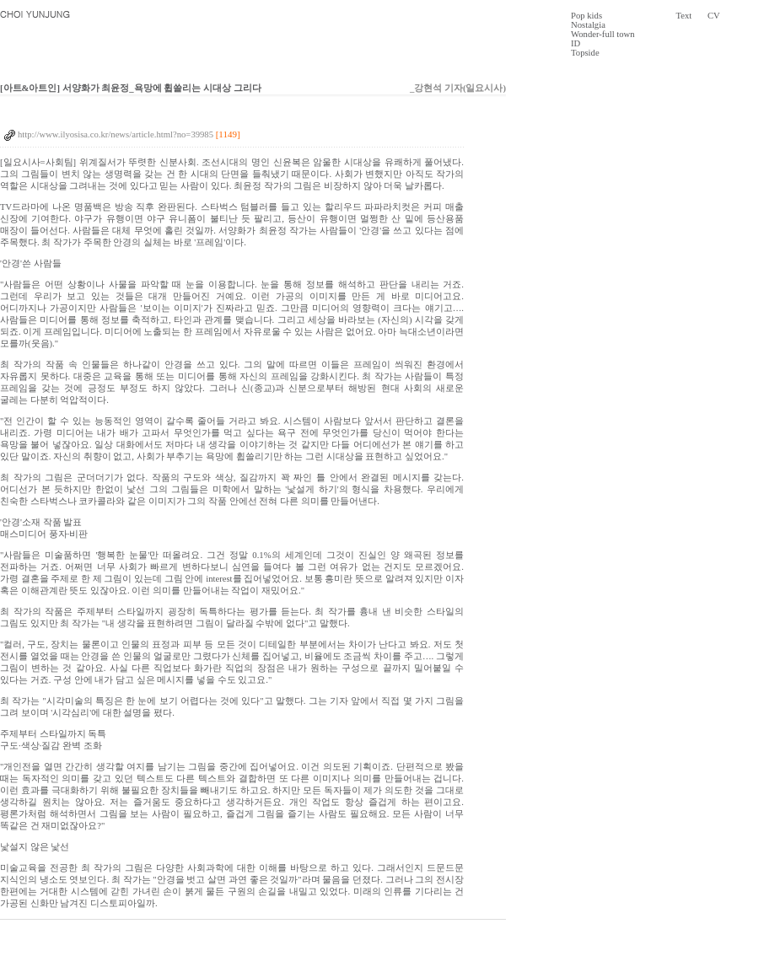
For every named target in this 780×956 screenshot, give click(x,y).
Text (684, 15)
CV (713, 15)
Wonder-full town (603, 34)
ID (575, 43)
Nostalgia (588, 25)
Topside (585, 52)
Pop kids (586, 15)
